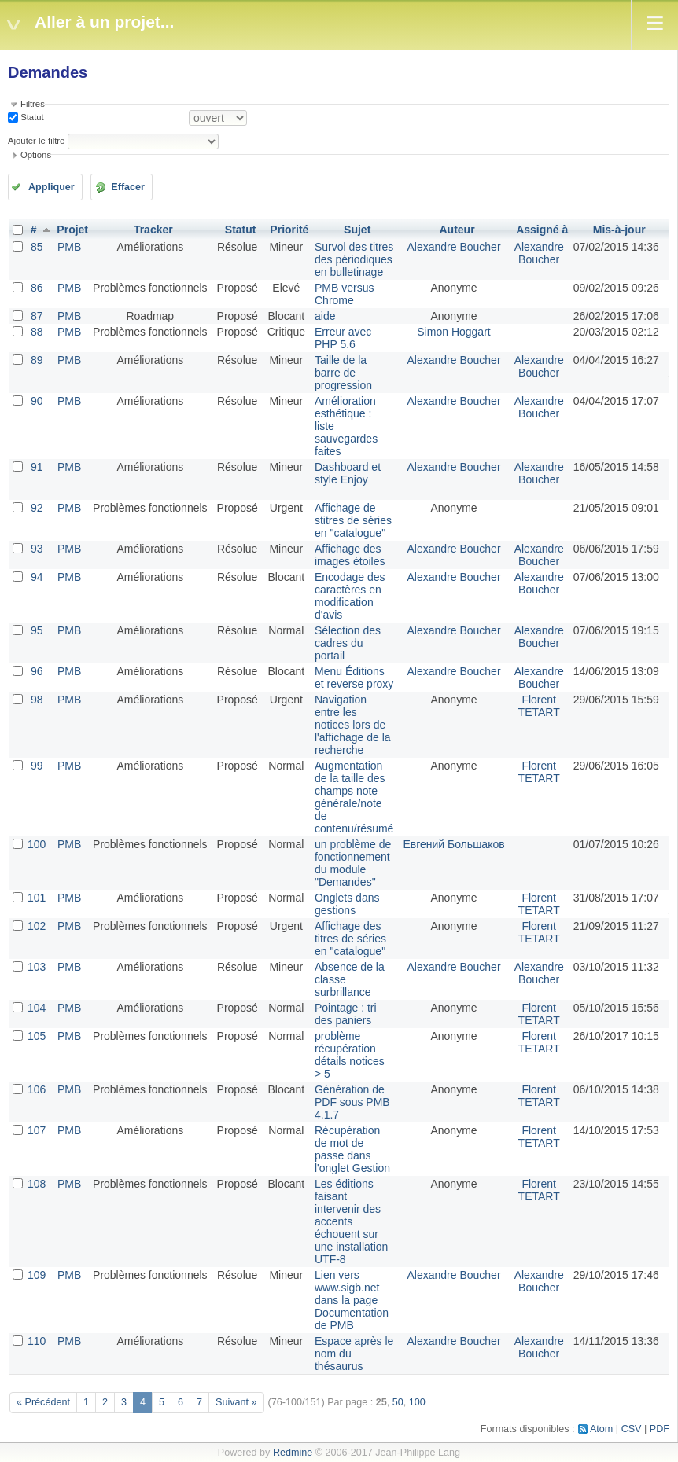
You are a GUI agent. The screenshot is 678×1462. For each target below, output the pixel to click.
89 (37, 360)
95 (37, 630)
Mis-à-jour (619, 229)
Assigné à (542, 229)
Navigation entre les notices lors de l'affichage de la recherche (353, 724)
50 (397, 1402)
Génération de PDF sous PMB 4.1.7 (352, 1102)
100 (37, 844)
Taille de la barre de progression (343, 372)
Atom (601, 1428)
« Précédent (43, 1402)
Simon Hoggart (453, 331)
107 (37, 1130)
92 (37, 507)
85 (37, 247)
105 (37, 1036)
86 (37, 287)
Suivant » (236, 1402)
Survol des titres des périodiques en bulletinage (354, 259)
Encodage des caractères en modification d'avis (350, 596)
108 (37, 1183)
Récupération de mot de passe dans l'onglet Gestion (352, 1149)
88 (37, 331)
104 (37, 1007)
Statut (31, 117)
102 (37, 926)
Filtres (32, 103)
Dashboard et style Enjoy (348, 473)
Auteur (456, 229)
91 (37, 467)
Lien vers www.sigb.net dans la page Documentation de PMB (352, 1300)
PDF (659, 1428)
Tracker (153, 229)
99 (37, 765)
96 (37, 671)
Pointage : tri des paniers (346, 1014)
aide (325, 316)
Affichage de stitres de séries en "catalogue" (353, 520)
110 (37, 1341)
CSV (631, 1428)
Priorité (289, 229)
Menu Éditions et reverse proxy (354, 677)
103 (37, 967)
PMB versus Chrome (344, 294)
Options (35, 155)
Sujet (357, 229)
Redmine (292, 1452)
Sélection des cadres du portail (348, 643)
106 (37, 1089)
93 (37, 548)
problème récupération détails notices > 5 (350, 1055)
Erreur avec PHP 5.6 (343, 338)
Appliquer (51, 187)
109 (37, 1275)
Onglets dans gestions (347, 904)
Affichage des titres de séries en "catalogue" (350, 938)
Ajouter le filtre (36, 140)
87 (37, 316)
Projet (72, 229)
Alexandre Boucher (453, 247)
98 (37, 699)
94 (37, 577)
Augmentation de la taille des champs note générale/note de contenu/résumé (354, 797)
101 (37, 897)
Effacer (128, 187)
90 (37, 401)
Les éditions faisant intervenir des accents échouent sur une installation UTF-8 (351, 1221)
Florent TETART (539, 705)
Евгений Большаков (453, 844)
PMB (69, 247)
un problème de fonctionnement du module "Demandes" (353, 863)
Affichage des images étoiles (350, 555)
